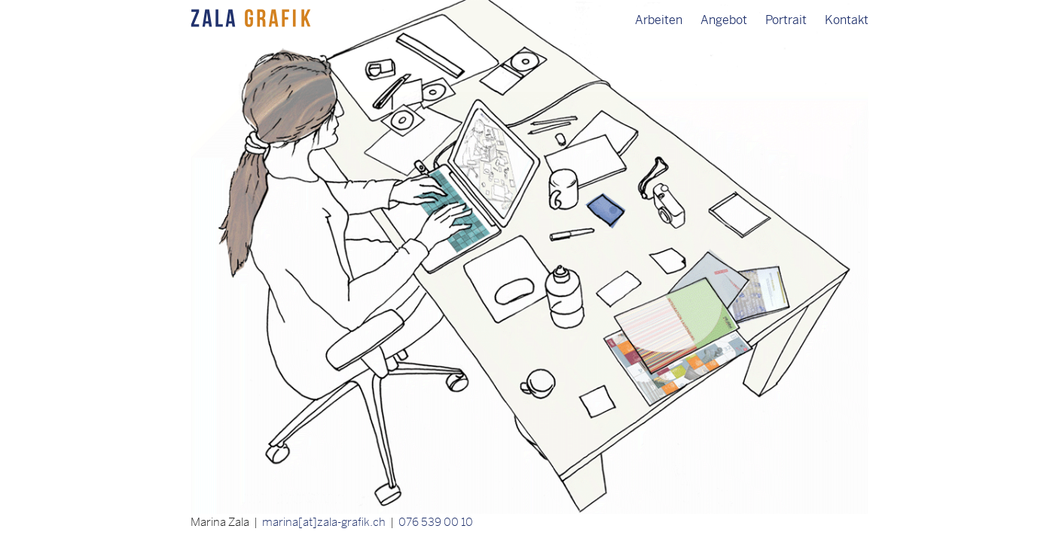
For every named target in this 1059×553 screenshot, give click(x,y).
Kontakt (846, 20)
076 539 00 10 (435, 522)
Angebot (723, 20)
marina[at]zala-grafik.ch (324, 522)
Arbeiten (658, 20)
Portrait (786, 20)
